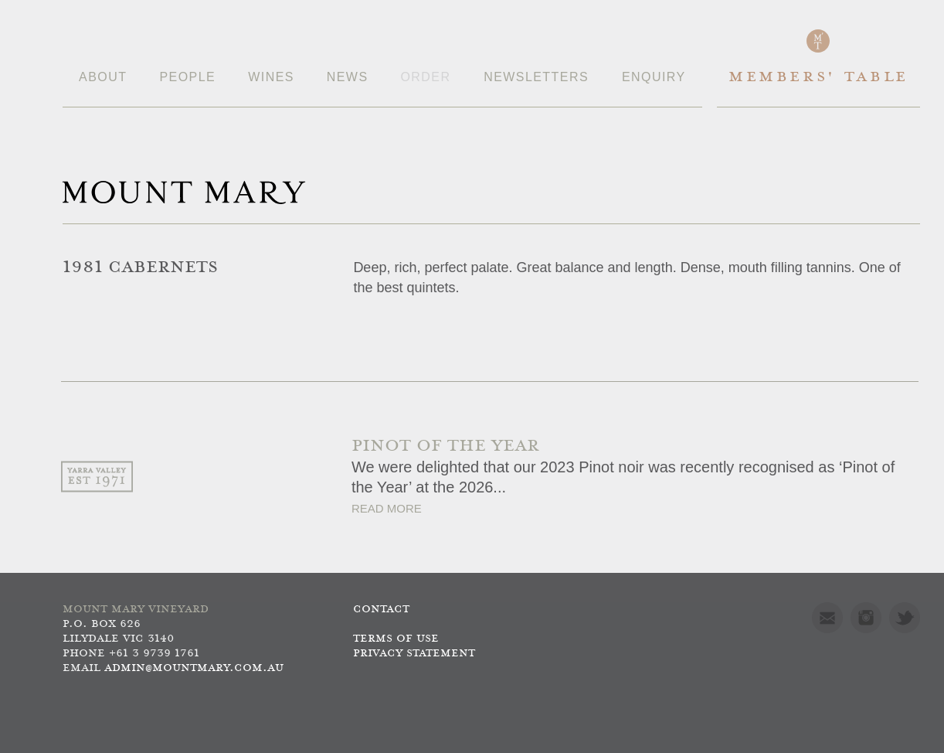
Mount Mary (183, 192)
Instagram (866, 617)
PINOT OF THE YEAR (445, 446)
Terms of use (396, 639)
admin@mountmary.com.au (194, 668)
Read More (386, 508)
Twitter (904, 617)
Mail (827, 617)
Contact (381, 609)
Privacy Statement (414, 653)
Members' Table (818, 77)
